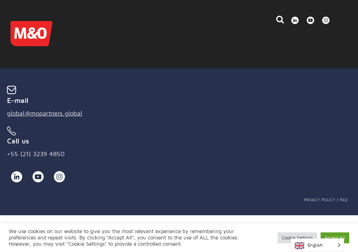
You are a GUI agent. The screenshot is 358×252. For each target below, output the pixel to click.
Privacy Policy (319, 199)
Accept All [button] (335, 237)
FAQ (344, 199)
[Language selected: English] (317, 245)
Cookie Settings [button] (297, 237)
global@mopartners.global (44, 113)
